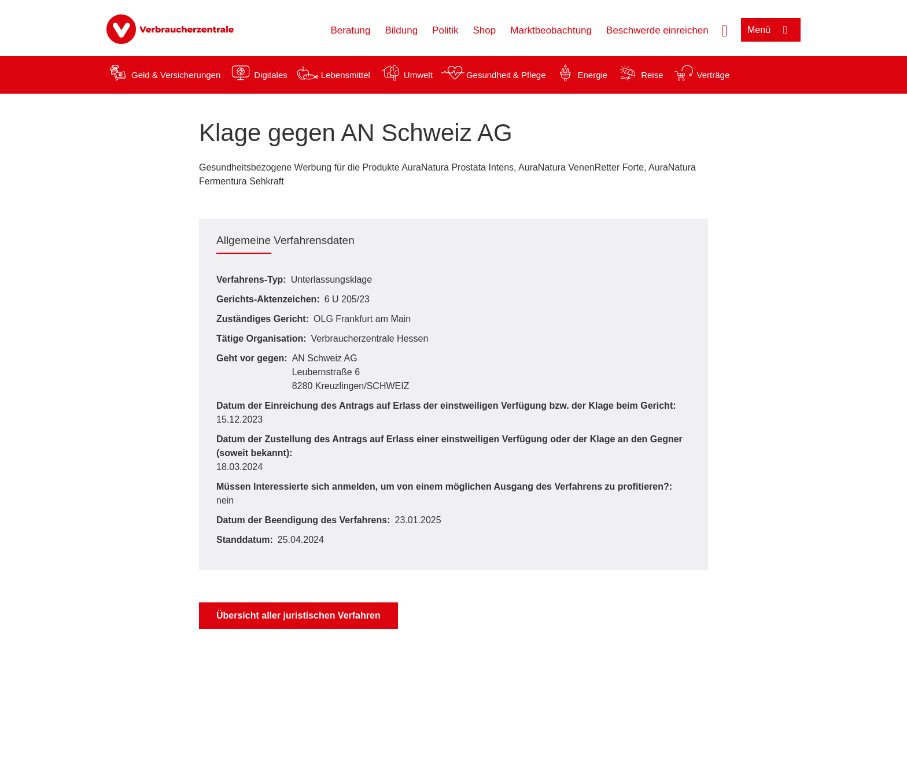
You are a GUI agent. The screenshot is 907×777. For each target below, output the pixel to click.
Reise (652, 75)
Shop (484, 30)
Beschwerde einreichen (657, 30)
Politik (445, 30)
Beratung (350, 30)
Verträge (713, 75)
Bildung (401, 30)
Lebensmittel (345, 75)
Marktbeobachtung (551, 30)
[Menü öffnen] (771, 30)
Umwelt (418, 75)
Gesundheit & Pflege (506, 75)
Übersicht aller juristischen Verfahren (298, 615)
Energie (592, 75)
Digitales (270, 75)
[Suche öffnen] (725, 29)
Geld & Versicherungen (175, 75)
